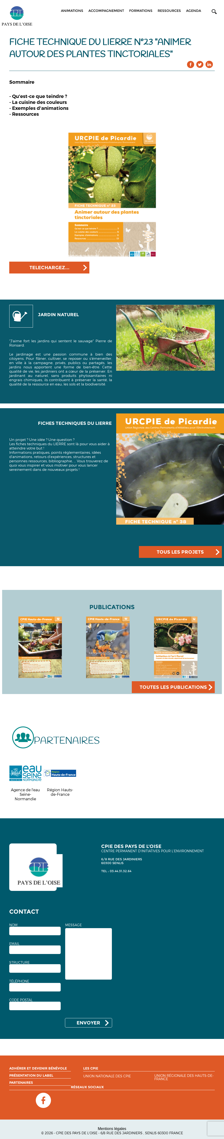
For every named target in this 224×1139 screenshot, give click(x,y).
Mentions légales (112, 1129)
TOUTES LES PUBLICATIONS (173, 687)
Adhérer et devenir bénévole (38, 1068)
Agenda (193, 11)
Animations (72, 11)
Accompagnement (106, 11)
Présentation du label (31, 1075)
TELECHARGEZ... (49, 267)
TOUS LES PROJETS (180, 552)
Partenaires (21, 1082)
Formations (140, 11)
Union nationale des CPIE (107, 1076)
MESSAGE (73, 925)
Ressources (169, 11)
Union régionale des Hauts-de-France (184, 1077)
